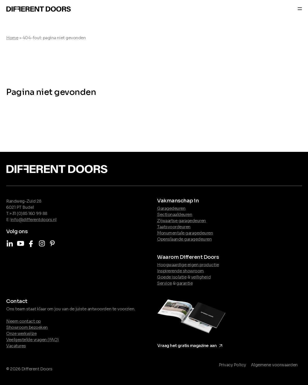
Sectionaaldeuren (174, 214)
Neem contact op (23, 321)
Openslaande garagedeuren (184, 239)
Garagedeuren (171, 208)
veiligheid (201, 277)
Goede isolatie (171, 277)
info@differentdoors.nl (34, 219)
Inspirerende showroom (180, 271)
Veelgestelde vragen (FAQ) (32, 339)
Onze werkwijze (21, 333)
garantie (184, 283)
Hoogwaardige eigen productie (188, 265)
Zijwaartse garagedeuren (181, 220)
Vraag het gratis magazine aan (190, 345)
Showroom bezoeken (27, 327)
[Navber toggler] (298, 9)
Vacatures (16, 346)
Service (164, 283)
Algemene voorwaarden (274, 365)
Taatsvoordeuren (174, 227)
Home (12, 38)
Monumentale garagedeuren (185, 233)
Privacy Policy (232, 365)
